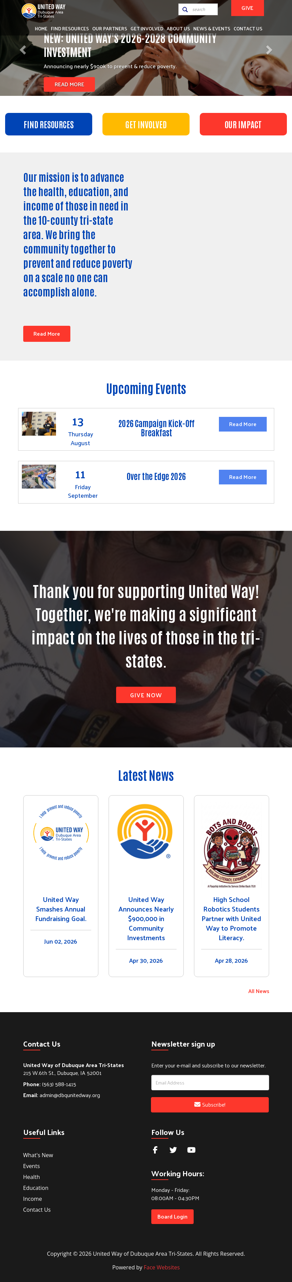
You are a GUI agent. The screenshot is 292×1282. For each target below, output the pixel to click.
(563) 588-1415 (49, 1084)
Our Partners (109, 28)
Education (35, 1188)
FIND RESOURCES (49, 124)
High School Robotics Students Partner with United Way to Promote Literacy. (231, 918)
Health (31, 1177)
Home (41, 28)
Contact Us (248, 28)
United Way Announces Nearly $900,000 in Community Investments (146, 918)
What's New (38, 1155)
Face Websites (162, 1267)
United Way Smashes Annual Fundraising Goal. (60, 908)
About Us (178, 28)
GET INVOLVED (146, 124)
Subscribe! (209, 1104)
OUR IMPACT (243, 124)
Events (31, 1166)
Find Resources (70, 28)
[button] (22, 48)
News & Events (211, 28)
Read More (69, 84)
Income (32, 1199)
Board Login (172, 1216)
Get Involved (146, 28)
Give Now (146, 695)
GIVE (247, 8)
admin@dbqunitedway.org (61, 1095)
